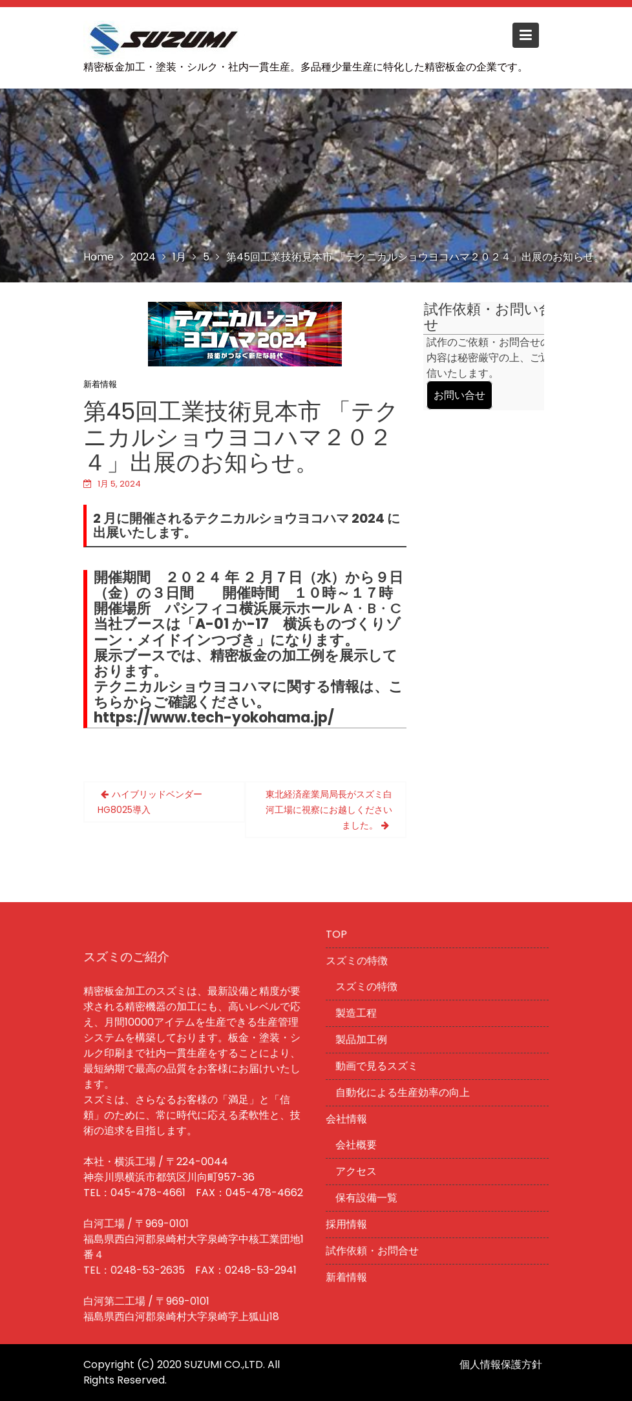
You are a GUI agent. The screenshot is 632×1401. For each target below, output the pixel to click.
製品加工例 (362, 1040)
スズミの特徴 (357, 962)
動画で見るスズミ (377, 1066)
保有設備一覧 (367, 1196)
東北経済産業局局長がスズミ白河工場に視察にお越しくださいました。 (329, 810)
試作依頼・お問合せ (373, 1248)
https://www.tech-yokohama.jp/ (214, 718)
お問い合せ (459, 395)
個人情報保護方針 (500, 1364)
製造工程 (357, 1014)
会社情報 (347, 1118)
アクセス (357, 1170)
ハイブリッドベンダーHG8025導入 (150, 802)
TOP (337, 936)
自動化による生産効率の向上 (403, 1092)
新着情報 (100, 384)
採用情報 (347, 1222)
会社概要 (357, 1144)
